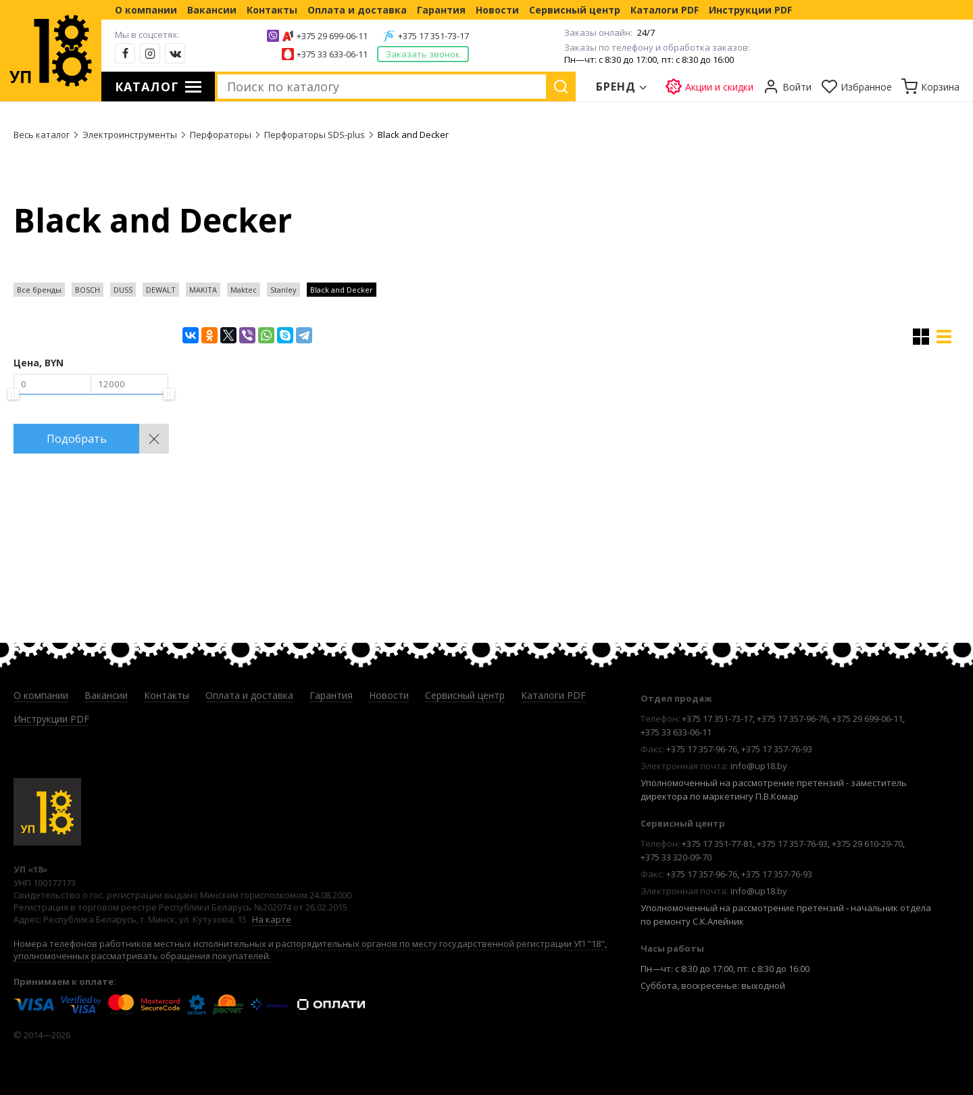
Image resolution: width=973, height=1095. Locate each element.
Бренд (616, 86)
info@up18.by (758, 766)
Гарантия (441, 9)
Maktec (243, 290)
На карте (271, 919)
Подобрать (77, 438)
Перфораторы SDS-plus (314, 134)
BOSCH (87, 290)
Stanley (283, 290)
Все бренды (39, 290)
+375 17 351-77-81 (717, 843)
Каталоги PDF (664, 9)
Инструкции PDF (750, 9)
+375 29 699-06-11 (332, 36)
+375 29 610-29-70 (867, 843)
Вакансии (211, 9)
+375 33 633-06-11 (332, 54)
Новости (497, 9)
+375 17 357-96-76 (792, 718)
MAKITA (203, 290)
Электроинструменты (129, 134)
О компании (146, 9)
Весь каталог (42, 134)
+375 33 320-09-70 (676, 857)
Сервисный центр (574, 9)
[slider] (13, 394)
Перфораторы (220, 134)
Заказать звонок (423, 54)
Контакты (272, 9)
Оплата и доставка (357, 9)
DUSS (123, 290)
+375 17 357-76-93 (776, 749)
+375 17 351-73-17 (433, 36)
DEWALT (161, 290)
